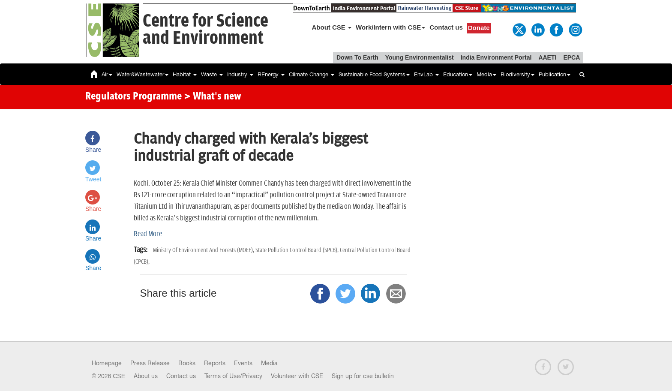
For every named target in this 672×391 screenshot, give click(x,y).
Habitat (185, 74)
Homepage (107, 363)
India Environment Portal (496, 57)
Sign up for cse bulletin (363, 376)
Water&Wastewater (142, 74)
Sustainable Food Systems (374, 74)
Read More (148, 234)
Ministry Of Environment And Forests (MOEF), (204, 250)
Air (107, 74)
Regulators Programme (133, 97)
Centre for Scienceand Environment (205, 29)
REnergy (271, 74)
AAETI (547, 57)
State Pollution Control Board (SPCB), (297, 250)
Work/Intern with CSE (390, 27)
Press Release (150, 363)
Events (243, 363)
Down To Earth (357, 57)
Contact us (446, 27)
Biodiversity (517, 74)
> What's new (212, 97)
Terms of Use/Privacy (233, 376)
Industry (240, 74)
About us (146, 376)
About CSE (332, 27)
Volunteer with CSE (297, 376)
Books (186, 363)
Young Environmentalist (419, 57)
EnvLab (426, 74)
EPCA (571, 57)
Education (457, 74)
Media (486, 74)
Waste (212, 74)
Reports (214, 363)
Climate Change (311, 74)
